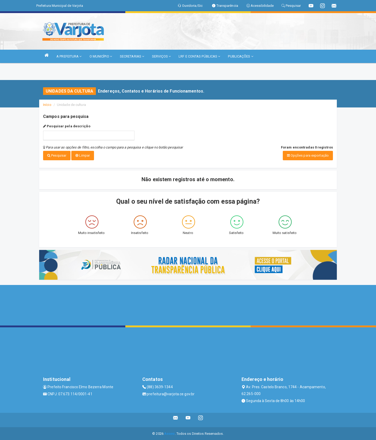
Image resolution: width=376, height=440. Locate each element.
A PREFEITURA (68, 56)
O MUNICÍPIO (101, 56)
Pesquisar (56, 155)
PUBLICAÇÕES (240, 56)
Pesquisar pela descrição (66, 126)
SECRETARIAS (132, 56)
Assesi (169, 433)
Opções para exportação (308, 155)
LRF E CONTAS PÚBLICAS (199, 56)
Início (47, 105)
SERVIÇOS (161, 56)
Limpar (82, 155)
